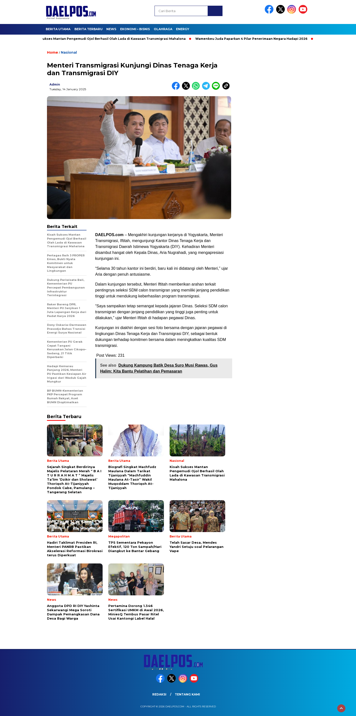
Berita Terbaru (88, 29)
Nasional (69, 52)
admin (54, 84)
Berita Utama (58, 29)
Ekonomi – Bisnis (135, 29)
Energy (182, 29)
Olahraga (163, 29)
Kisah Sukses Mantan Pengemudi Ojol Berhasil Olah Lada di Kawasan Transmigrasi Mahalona (111, 39)
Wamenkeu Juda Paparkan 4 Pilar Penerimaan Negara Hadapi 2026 (255, 39)
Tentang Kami (187, 694)
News (111, 29)
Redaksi (159, 694)
